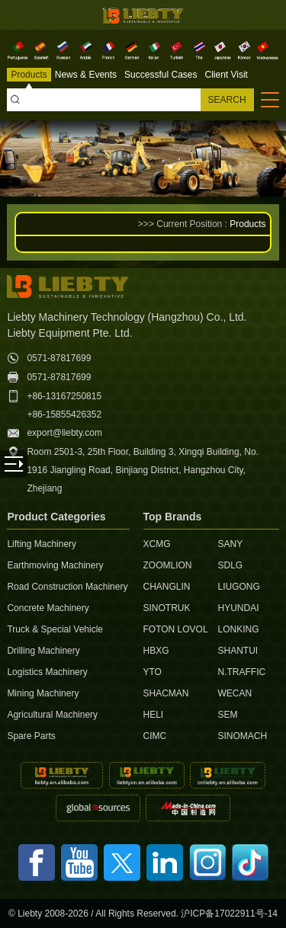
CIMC (155, 736)
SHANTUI (237, 650)
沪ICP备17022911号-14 (229, 913)
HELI (153, 714)
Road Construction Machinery (60, 586)
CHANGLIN (167, 586)
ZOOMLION (167, 565)
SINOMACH (240, 736)
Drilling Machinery (43, 650)
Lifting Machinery (41, 544)
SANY (230, 544)
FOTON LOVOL (173, 629)
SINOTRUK (167, 608)
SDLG (230, 565)
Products (247, 224)
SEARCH (227, 99)
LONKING (238, 629)
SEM (227, 714)
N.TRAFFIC (240, 672)
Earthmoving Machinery (55, 565)
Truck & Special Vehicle (55, 629)
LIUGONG (238, 586)
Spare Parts (31, 736)
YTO (152, 672)
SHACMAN (166, 693)
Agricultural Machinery (52, 714)
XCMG (157, 544)
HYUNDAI (238, 608)
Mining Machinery (43, 693)
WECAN (234, 693)
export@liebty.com (64, 432)
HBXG (156, 650)
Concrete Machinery (47, 608)
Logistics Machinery (47, 672)
